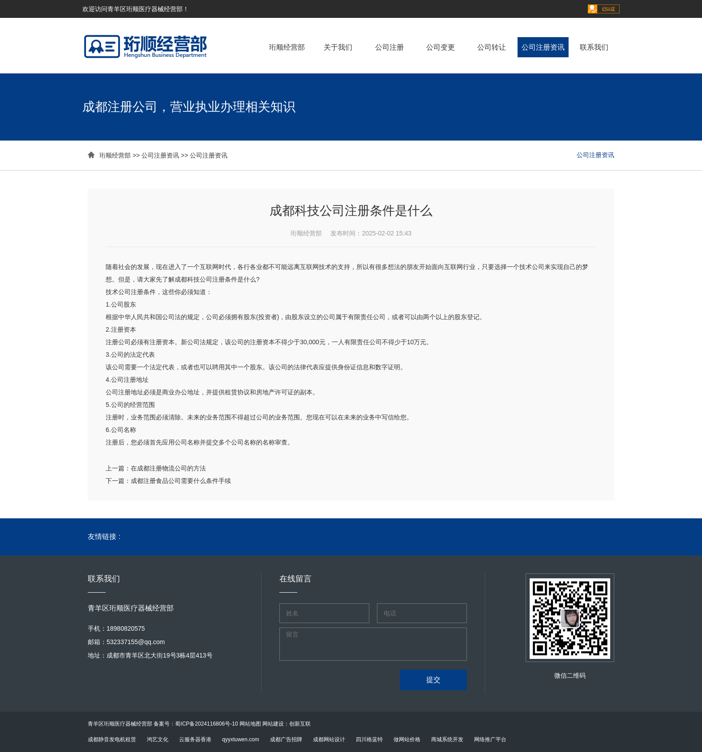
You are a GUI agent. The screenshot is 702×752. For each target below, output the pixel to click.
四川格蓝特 (369, 739)
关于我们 (338, 47)
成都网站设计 (329, 739)
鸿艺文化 (157, 739)
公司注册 (389, 47)
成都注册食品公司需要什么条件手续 (181, 480)
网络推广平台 (490, 739)
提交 (433, 680)
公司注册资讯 (543, 47)
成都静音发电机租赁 (112, 739)
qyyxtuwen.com (240, 739)
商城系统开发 (447, 739)
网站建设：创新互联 (286, 724)
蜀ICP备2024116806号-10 (206, 724)
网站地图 (250, 724)
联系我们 (594, 47)
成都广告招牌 (286, 739)
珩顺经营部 (287, 47)
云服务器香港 (195, 739)
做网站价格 (407, 739)
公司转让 (491, 47)
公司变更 (440, 47)
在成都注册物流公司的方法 (168, 468)
